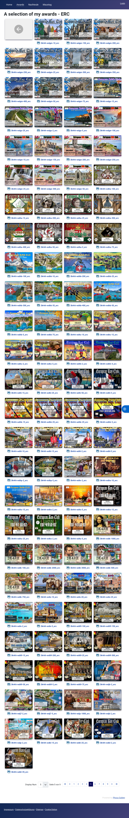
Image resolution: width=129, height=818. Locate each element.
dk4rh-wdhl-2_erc (78, 451)
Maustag (47, 4)
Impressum (9, 809)
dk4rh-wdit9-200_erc (50, 655)
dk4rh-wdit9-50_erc (20, 684)
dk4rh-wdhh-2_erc (79, 364)
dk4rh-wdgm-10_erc (50, 43)
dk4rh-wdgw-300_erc (50, 189)
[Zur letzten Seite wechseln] (116, 784)
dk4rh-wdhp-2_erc (19, 480)
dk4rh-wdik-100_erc (20, 568)
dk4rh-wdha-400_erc (20, 247)
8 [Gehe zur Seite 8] (103, 784)
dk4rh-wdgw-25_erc (20, 189)
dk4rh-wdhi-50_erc (79, 393)
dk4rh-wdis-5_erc (49, 626)
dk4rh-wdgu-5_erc (79, 130)
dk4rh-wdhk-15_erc (20, 422)
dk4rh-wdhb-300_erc (20, 305)
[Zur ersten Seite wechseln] (65, 784)
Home (9, 4)
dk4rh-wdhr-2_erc (79, 480)
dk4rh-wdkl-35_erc (19, 772)
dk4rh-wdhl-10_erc (19, 451)
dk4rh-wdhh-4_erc (108, 364)
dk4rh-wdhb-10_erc (49, 276)
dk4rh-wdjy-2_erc (19, 743)
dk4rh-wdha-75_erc (109, 247)
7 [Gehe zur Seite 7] (99, 784)
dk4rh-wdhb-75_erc (49, 335)
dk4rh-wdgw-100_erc (109, 130)
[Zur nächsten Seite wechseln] (112, 784)
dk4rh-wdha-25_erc (79, 218)
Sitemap (39, 809)
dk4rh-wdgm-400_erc (21, 101)
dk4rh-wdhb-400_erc (80, 305)
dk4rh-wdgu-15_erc (109, 101)
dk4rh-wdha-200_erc (50, 218)
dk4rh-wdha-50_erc (49, 247)
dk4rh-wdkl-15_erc (49, 743)
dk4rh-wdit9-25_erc (79, 655)
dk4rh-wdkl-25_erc (79, 743)
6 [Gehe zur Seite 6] (95, 784)
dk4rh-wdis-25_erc (108, 597)
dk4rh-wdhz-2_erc (49, 539)
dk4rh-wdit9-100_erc (80, 626)
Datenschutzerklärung (24, 809)
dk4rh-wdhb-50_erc (109, 305)
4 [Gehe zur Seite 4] (86, 784)
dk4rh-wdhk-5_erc (108, 422)
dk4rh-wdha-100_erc (109, 189)
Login (122, 3)
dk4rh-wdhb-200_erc (80, 276)
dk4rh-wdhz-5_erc (79, 539)
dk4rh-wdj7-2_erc (19, 713)
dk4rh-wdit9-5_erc (49, 684)
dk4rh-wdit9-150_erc (109, 626)
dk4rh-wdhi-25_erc (49, 393)
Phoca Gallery (119, 798)
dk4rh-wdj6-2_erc (108, 684)
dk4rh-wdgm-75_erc (80, 101)
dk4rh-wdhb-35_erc (49, 305)
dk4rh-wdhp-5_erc (49, 480)
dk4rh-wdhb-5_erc (19, 335)
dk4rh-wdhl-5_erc (108, 451)
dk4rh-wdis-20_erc (79, 597)
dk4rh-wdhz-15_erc (109, 509)
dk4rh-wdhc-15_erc (109, 335)
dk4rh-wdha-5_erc (79, 247)
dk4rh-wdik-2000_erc (50, 568)
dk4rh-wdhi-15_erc (19, 393)
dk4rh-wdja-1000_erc (80, 713)
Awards (20, 4)
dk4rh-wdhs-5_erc (79, 509)
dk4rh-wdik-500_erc (109, 568)
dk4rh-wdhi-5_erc (108, 393)
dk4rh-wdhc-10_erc (79, 335)
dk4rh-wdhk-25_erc (49, 422)
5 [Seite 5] (90, 784)
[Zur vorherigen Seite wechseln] (70, 784)
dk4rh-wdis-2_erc (19, 626)
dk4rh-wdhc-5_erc (49, 364)
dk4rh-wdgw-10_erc (20, 160)
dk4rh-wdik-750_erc (20, 597)
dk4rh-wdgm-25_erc (50, 72)
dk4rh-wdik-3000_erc (80, 568)
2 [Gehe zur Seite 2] (78, 784)
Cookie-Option (51, 809)
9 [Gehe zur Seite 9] (107, 784)
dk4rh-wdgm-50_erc (50, 101)
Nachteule (33, 4)
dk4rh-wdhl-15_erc (49, 451)
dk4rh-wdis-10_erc (49, 597)
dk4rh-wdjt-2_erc (107, 713)
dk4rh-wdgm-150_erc (80, 43)
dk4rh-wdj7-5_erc (49, 713)
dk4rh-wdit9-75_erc (79, 684)
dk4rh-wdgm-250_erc (21, 72)
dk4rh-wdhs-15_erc (20, 509)
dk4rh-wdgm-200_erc (109, 43)
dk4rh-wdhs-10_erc (109, 480)
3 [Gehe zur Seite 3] (82, 784)
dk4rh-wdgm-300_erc (80, 72)
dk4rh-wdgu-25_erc (20, 130)
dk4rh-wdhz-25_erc (20, 539)
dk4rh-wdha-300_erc (109, 218)
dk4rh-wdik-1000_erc (109, 539)
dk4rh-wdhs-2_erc (49, 509)
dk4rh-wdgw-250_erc (109, 160)
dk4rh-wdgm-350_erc (109, 72)
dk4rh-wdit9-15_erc (20, 655)
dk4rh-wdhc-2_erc (19, 364)
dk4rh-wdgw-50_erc (79, 189)
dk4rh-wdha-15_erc (20, 218)
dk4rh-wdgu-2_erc (49, 130)
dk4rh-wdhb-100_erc (20, 276)
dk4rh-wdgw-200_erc (80, 160)
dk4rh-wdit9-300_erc (109, 655)
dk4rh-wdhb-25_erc (109, 276)
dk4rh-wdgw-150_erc (50, 160)
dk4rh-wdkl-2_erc (108, 743)
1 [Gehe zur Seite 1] (74, 784)
